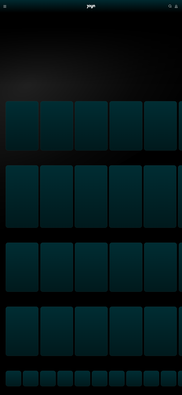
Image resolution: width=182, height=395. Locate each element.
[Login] (176, 6)
